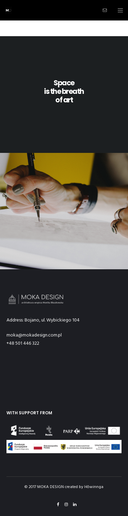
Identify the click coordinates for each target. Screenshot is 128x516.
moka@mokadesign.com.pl (34, 335)
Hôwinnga (93, 487)
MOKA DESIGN (50, 487)
